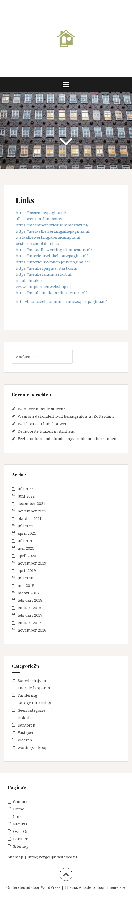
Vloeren (25, 739)
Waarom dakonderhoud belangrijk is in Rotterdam (66, 416)
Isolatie (24, 717)
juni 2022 (26, 496)
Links (18, 816)
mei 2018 (26, 585)
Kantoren (26, 725)
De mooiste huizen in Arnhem (46, 431)
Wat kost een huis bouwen (43, 423)
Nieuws (20, 823)
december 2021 (31, 503)
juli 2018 (25, 577)
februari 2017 (30, 615)
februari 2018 (30, 600)
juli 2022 (25, 488)
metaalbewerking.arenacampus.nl (48, 237)
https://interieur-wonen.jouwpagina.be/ (53, 261)
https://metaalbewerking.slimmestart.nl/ (54, 249)
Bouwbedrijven (32, 680)
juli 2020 (25, 540)
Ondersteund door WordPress (33, 887)
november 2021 (32, 510)
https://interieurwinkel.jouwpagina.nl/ (52, 255)
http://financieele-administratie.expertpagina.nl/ (62, 301)
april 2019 (27, 570)
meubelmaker (29, 280)
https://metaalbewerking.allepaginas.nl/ (53, 231)
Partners (21, 838)
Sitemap (21, 846)
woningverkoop (32, 747)
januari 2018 (29, 607)
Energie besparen (34, 687)
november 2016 (32, 630)
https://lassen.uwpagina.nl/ (41, 212)
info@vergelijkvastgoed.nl (52, 856)
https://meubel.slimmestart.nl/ (44, 274)
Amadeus (87, 887)
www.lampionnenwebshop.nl (43, 286)
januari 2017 (29, 622)
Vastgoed (26, 732)
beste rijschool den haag (39, 243)
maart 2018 (28, 592)
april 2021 (27, 533)
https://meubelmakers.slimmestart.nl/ (52, 292)
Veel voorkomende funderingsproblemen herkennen (67, 438)
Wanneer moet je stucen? (41, 408)
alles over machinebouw (39, 218)
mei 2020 (26, 548)
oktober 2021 (30, 518)
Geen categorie (31, 710)
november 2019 (32, 563)
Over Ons (21, 831)
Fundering (27, 695)
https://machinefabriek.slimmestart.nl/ (52, 224)
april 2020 (27, 555)
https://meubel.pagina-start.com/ (46, 268)
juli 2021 (25, 525)
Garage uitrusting (34, 702)
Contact (20, 801)
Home (18, 808)
